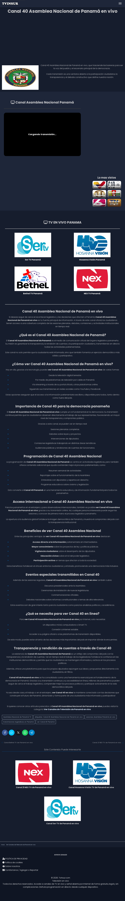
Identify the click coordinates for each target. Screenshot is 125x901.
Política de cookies (12, 862)
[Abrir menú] (120, 4)
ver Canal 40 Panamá (46, 722)
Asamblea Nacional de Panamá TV (17, 717)
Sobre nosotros (11, 866)
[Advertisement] (62, 38)
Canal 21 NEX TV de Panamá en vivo (106, 742)
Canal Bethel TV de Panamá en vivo (18, 742)
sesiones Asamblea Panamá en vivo (100, 717)
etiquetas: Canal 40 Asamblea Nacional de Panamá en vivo (59, 717)
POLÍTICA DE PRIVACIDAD (15, 859)
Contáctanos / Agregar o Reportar (20, 870)
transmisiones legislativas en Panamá (18, 722)
